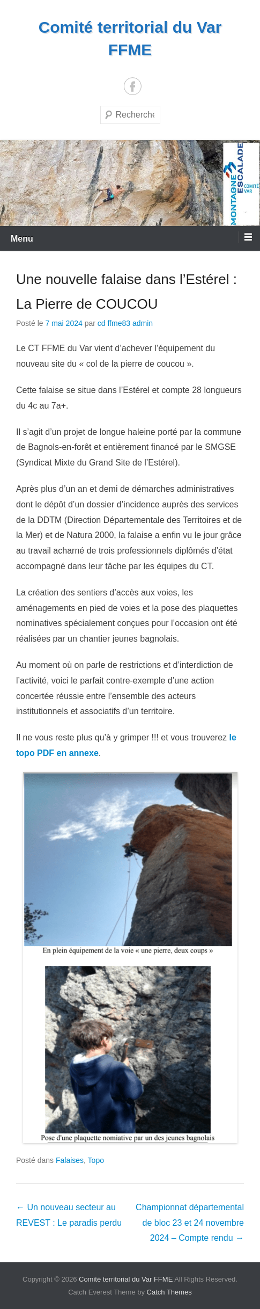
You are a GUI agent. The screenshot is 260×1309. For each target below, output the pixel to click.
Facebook (133, 86)
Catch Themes (169, 1292)
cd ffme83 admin (125, 323)
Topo (96, 1160)
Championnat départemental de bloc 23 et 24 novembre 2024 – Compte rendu (190, 1223)
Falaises (70, 1160)
